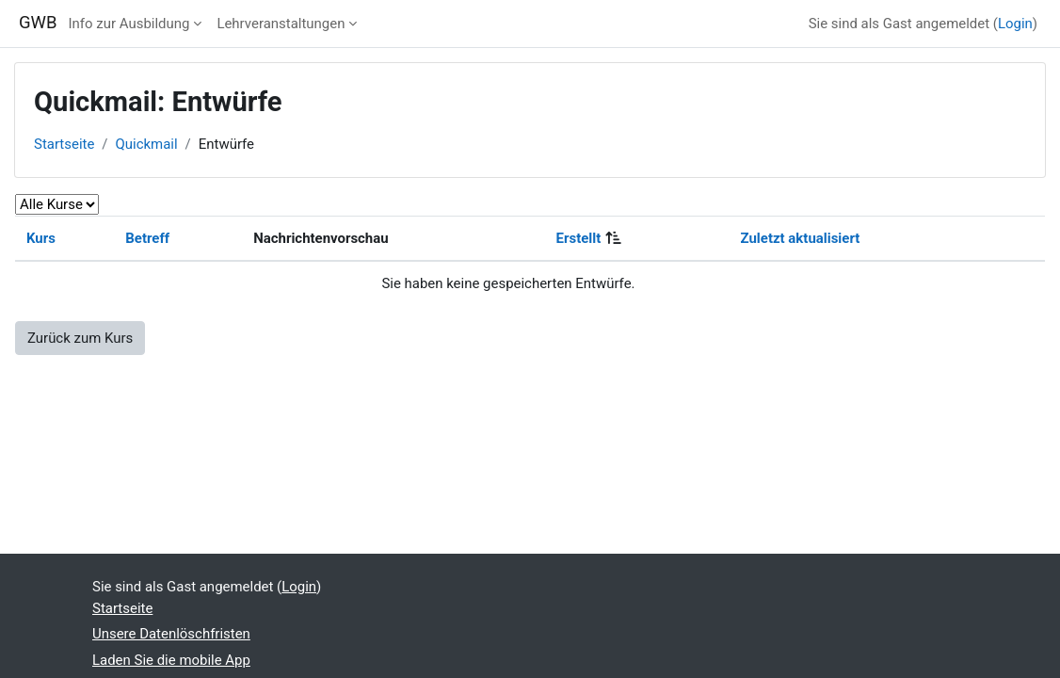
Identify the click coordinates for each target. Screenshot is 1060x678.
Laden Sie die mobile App (171, 660)
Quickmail (147, 144)
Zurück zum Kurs (80, 338)
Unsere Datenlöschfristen (171, 633)
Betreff (147, 238)
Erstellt (579, 238)
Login (1015, 23)
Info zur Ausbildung (129, 23)
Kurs (41, 238)
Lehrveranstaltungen (281, 23)
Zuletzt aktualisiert (800, 238)
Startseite (64, 144)
